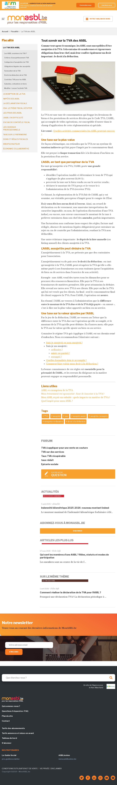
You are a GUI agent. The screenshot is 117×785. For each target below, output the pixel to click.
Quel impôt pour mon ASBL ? (57, 401)
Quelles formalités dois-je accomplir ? (66, 360)
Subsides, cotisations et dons (15, 84)
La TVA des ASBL (11, 47)
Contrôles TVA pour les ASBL (15, 79)
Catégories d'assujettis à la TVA (16, 62)
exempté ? (56, 357)
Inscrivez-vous (106, 5)
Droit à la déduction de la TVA (15, 75)
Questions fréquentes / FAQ (15, 711)
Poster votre (82, 474)
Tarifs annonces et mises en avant (18, 733)
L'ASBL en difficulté (13, 118)
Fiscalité (14, 31)
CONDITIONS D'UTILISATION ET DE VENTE (20, 768)
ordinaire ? (57, 349)
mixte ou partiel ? (60, 353)
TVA (46, 416)
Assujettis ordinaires (53, 421)
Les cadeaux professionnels (11, 128)
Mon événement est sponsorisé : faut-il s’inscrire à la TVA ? (72, 394)
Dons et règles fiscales (15, 139)
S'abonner (77, 531)
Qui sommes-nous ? (11, 706)
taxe (66, 416)
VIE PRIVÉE (44, 768)
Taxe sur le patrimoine (15, 134)
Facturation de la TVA (12, 71)
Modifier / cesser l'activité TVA (15, 88)
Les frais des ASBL (12, 113)
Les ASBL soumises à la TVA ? (15, 53)
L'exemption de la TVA (14, 94)
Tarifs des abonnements (13, 728)
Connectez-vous (84, 5)
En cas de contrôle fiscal (16, 122)
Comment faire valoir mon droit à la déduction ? (72, 364)
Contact (6, 721)
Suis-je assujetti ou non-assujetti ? (64, 342)
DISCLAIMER (56, 768)
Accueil (5, 31)
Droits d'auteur (11, 144)
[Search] (58, 677)
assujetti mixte (79, 416)
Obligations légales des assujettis (17, 66)
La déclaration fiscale (15, 103)
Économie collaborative (16, 149)
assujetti (56, 416)
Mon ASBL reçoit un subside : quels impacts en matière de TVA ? (75, 397)
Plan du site (7, 716)
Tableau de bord (9, 738)
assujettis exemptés (99, 416)
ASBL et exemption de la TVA (57, 390)
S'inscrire (13, 652)
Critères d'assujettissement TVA (16, 58)
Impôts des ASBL (11, 99)
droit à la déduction (76, 421)
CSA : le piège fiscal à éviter (17, 108)
